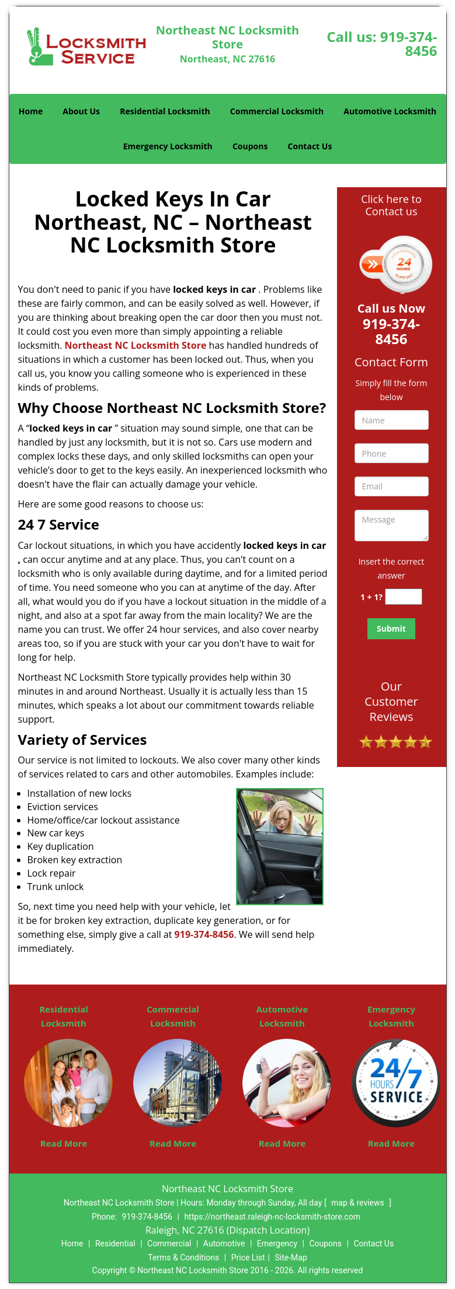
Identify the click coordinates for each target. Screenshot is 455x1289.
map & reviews (358, 1202)
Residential (115, 1243)
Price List (248, 1257)
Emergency (277, 1243)
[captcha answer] (403, 597)
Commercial (169, 1243)
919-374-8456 (408, 43)
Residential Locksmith (165, 111)
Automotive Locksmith (389, 111)
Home (31, 111)
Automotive (224, 1243)
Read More (63, 1143)
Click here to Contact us (391, 205)
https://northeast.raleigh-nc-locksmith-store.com (272, 1216)
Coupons (250, 146)
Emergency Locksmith (168, 146)
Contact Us (310, 146)
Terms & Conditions (183, 1257)
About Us (81, 111)
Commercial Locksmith (277, 111)
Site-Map (291, 1257)
